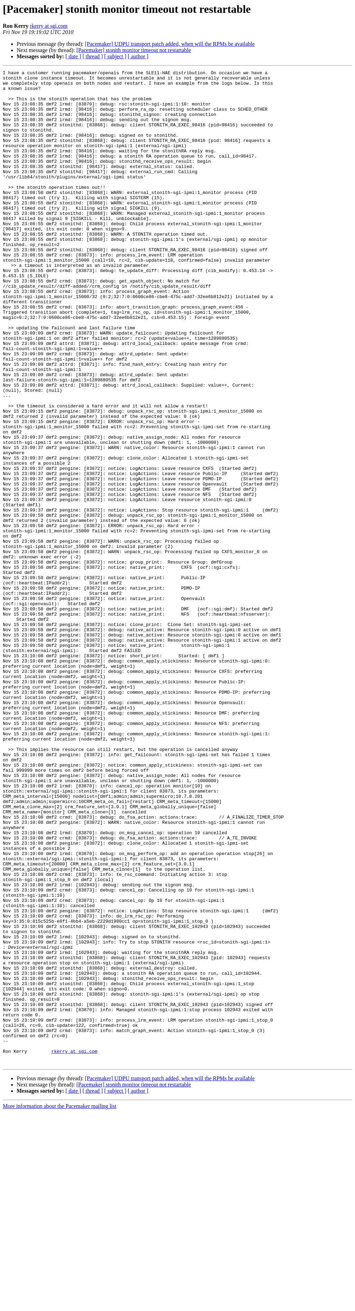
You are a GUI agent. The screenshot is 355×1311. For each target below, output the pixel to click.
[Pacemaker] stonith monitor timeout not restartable (133, 50)
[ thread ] (92, 56)
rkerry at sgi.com (49, 26)
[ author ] (138, 56)
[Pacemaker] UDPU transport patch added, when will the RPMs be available (170, 44)
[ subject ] (115, 56)
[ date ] (73, 56)
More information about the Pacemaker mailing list (59, 1305)
